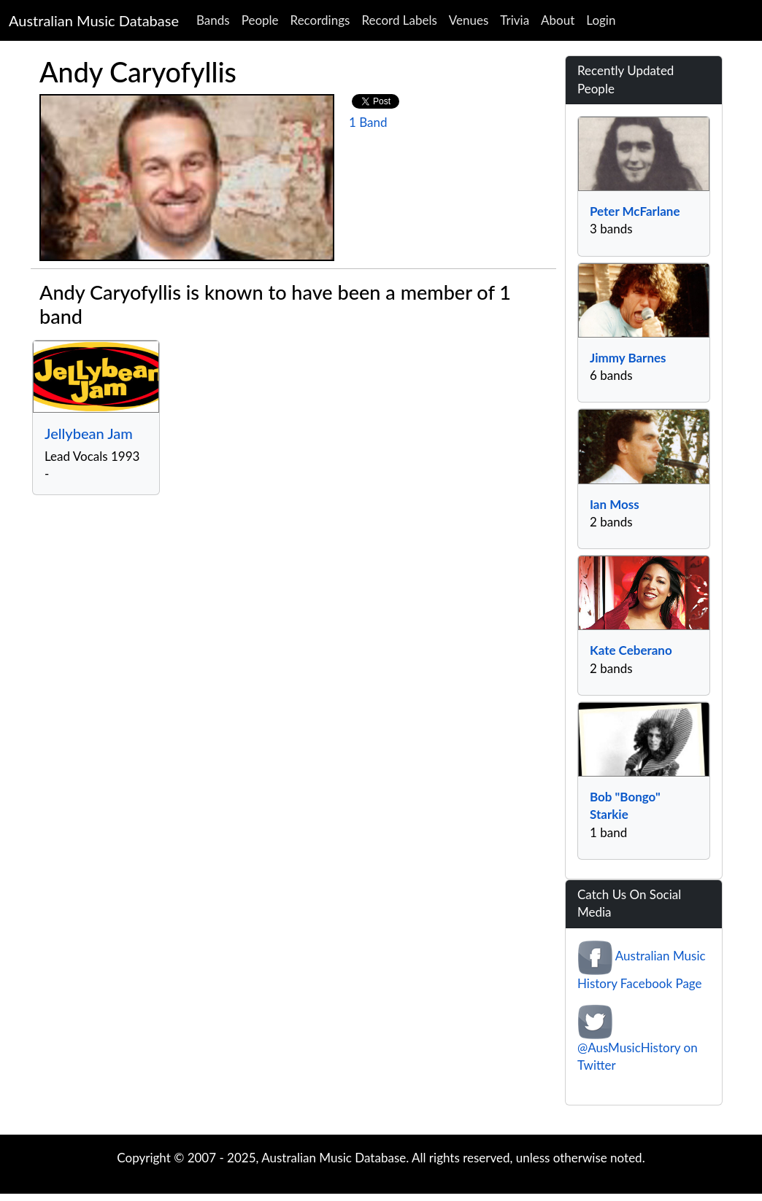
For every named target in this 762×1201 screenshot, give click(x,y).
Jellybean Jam (89, 433)
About (557, 20)
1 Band (368, 122)
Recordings (320, 20)
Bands (213, 20)
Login (600, 20)
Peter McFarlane (635, 211)
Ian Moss (614, 504)
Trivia (514, 20)
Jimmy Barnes (628, 357)
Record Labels (398, 20)
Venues (469, 20)
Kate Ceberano (631, 650)
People (260, 20)
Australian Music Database (94, 20)
